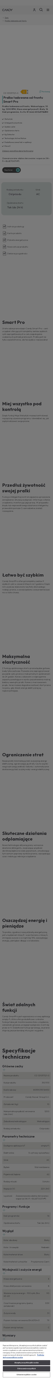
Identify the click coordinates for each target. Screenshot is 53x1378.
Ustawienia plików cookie (27, 1375)
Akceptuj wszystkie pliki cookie (26, 1363)
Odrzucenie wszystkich (26, 1369)
